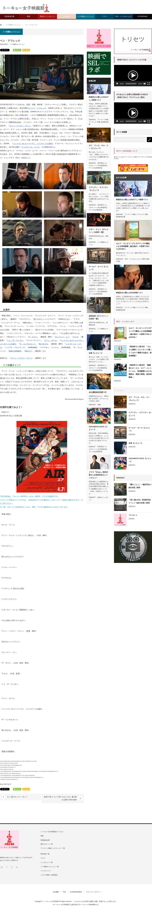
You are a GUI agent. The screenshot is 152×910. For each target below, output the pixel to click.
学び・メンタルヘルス (123, 16)
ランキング (92, 122)
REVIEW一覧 (45, 854)
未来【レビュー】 (96, 353)
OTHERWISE (143, 16)
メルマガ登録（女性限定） (50, 875)
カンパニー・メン (62, 337)
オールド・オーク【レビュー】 (98, 268)
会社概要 (56, 892)
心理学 (143, 259)
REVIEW (66, 16)
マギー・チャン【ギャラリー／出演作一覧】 (98, 230)
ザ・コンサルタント (27, 344)
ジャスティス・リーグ (30, 147)
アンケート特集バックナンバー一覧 (53, 848)
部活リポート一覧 (47, 844)
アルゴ (54, 133)
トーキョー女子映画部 (51, 901)
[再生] (117, 83)
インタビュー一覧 (47, 862)
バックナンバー (46, 871)
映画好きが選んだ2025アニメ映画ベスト (99, 98)
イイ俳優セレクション (85, 16)
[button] (133, 75)
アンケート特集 (103, 119)
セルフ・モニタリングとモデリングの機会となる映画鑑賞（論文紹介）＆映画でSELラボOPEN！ (133, 246)
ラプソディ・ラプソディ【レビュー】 (98, 188)
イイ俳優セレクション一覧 (50, 866)
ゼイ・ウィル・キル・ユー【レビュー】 (98, 146)
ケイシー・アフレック (37, 108)
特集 (28, 16)
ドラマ (104, 16)
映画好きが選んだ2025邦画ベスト (129, 293)
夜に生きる (43, 344)
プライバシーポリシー (93, 892)
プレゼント (133, 515)
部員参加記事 (9, 16)
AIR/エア (28, 351)
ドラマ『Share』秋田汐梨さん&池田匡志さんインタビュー (98, 475)
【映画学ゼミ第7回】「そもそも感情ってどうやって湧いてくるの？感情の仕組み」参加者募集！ (140, 351)
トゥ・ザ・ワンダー (15, 340)
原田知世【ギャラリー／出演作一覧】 (98, 317)
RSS (16, 867)
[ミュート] (144, 83)
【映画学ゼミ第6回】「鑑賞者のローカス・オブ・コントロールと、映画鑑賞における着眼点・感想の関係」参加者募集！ (140, 371)
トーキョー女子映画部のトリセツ (52, 832)
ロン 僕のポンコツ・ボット (17, 797)
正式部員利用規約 (76, 892)
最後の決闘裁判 (15, 351)
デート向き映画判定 (95, 168)
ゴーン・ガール (50, 340)
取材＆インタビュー (47, 16)
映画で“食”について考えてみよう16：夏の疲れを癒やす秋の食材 (60, 798)
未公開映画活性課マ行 (98, 392)
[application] (133, 75)
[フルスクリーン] (148, 83)
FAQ (64, 892)
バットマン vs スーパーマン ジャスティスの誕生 (33, 143)
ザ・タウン (32, 337)
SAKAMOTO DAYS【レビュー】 (98, 428)
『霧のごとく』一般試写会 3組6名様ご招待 (140, 486)
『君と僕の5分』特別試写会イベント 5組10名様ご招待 (140, 501)
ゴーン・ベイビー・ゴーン (20, 126)
